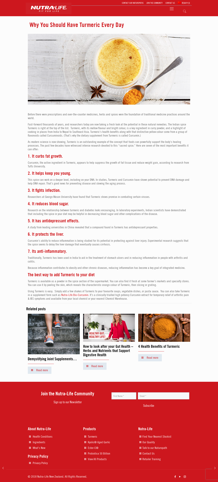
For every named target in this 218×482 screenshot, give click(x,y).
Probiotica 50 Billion (99, 453)
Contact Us (148, 453)
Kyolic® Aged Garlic (99, 442)
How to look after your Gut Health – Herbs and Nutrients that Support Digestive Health (108, 350)
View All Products (97, 459)
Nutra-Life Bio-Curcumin (74, 295)
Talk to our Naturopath (154, 448)
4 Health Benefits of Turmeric (159, 346)
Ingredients (39, 442)
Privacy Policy (40, 463)
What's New (39, 448)
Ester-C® (93, 448)
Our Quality (148, 442)
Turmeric (92, 436)
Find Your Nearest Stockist (156, 436)
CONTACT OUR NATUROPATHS (133, 2)
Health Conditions (42, 436)
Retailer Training (151, 459)
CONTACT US (170, 2)
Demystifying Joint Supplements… (52, 359)
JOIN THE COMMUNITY (155, 2)
